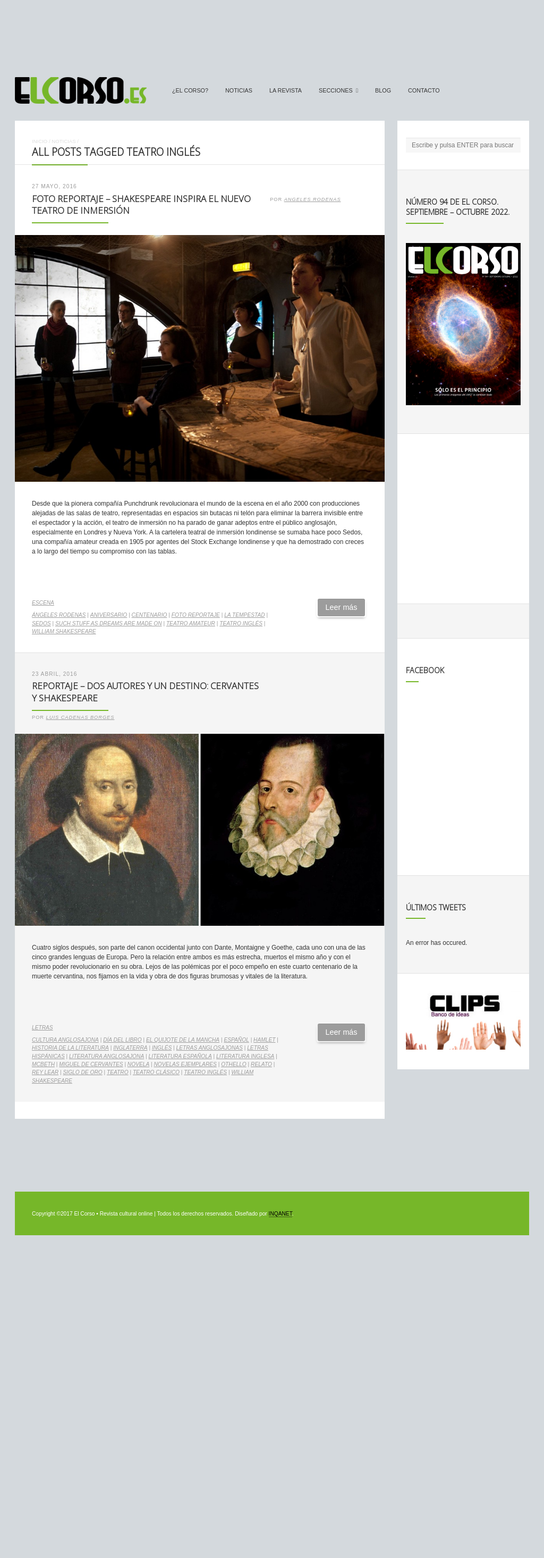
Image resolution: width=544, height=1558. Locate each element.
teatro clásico (156, 1072)
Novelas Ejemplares (185, 1064)
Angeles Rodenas (312, 199)
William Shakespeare (64, 631)
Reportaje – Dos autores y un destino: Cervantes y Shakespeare (145, 692)
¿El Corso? (190, 90)
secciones (336, 90)
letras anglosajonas (209, 1048)
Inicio (39, 141)
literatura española (180, 1056)
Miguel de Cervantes (91, 1064)
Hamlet (264, 1040)
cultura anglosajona (65, 1040)
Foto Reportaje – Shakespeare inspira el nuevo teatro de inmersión (141, 204)
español (236, 1040)
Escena (43, 603)
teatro (118, 1072)
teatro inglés (240, 623)
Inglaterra (130, 1048)
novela (138, 1064)
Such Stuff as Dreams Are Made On (108, 623)
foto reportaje (196, 615)
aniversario (109, 615)
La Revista (285, 90)
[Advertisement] (272, 33)
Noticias (238, 90)
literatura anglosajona (106, 1056)
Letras (42, 1028)
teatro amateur (190, 623)
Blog (383, 90)
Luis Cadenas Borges (80, 717)
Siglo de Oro (83, 1072)
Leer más (342, 607)
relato (261, 1064)
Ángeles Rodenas (59, 615)
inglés (162, 1048)
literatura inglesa (245, 1056)
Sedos (41, 623)
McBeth (43, 1064)
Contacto (424, 90)
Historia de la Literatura (70, 1048)
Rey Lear (45, 1072)
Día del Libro (122, 1040)
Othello (233, 1064)
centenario (149, 615)
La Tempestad (244, 615)
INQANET (280, 1214)
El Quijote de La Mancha (182, 1040)
